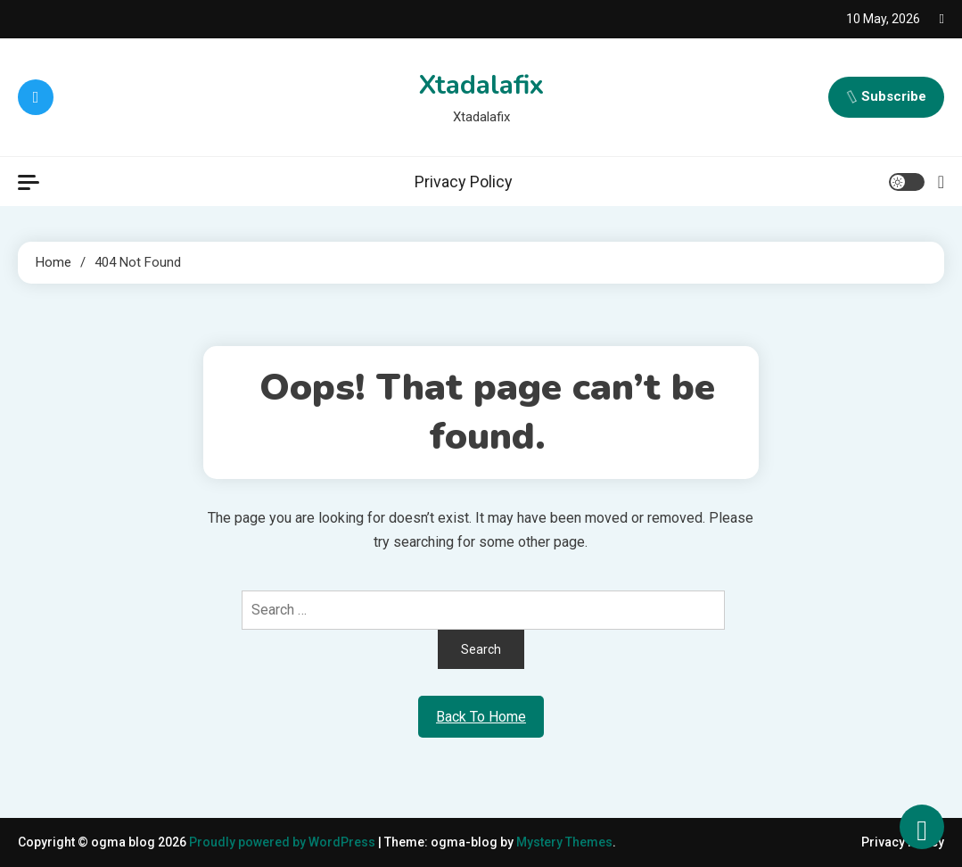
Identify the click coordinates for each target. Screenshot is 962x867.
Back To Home (481, 716)
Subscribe (886, 97)
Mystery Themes (564, 842)
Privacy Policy (464, 181)
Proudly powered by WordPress (283, 842)
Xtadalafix (481, 85)
